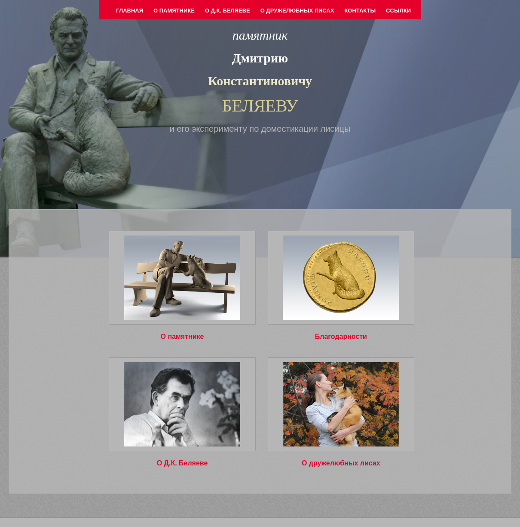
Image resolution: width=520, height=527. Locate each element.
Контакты (360, 10)
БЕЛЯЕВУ (260, 105)
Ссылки (398, 10)
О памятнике (174, 10)
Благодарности (341, 336)
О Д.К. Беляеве (227, 10)
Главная (129, 10)
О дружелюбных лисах (297, 10)
